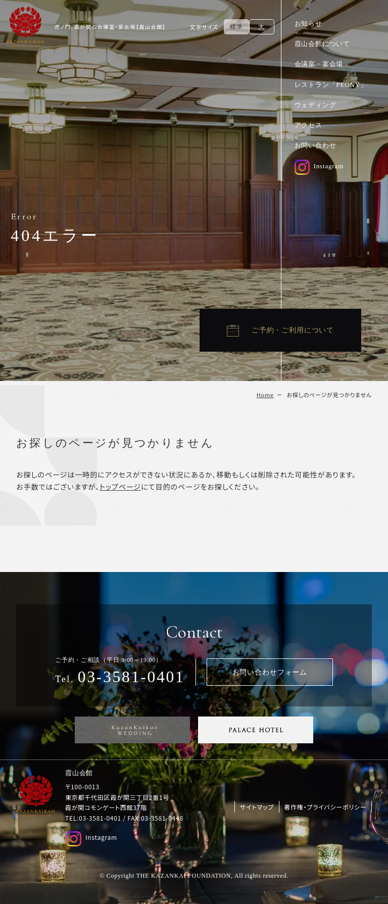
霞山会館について (322, 43)
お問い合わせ (315, 145)
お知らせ (308, 23)
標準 (236, 26)
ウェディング (315, 105)
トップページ (120, 487)
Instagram (319, 166)
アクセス (308, 125)
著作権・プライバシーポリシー (325, 806)
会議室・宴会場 (319, 64)
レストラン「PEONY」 (331, 84)
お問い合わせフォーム (270, 672)
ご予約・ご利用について (293, 330)
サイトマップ (257, 806)
